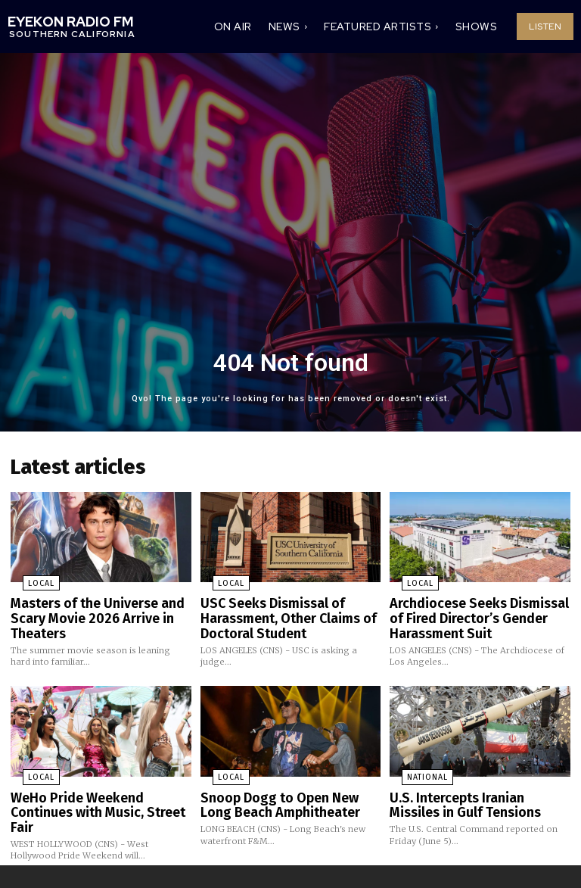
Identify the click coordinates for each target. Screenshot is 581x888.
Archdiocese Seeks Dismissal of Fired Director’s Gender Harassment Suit (476, 610)
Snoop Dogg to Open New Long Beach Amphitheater (285, 791)
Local (27, 579)
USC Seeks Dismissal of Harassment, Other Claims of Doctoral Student (278, 610)
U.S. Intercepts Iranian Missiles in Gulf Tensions (474, 791)
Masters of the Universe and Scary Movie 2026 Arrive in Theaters (88, 610)
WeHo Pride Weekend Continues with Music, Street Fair (98, 791)
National (414, 766)
